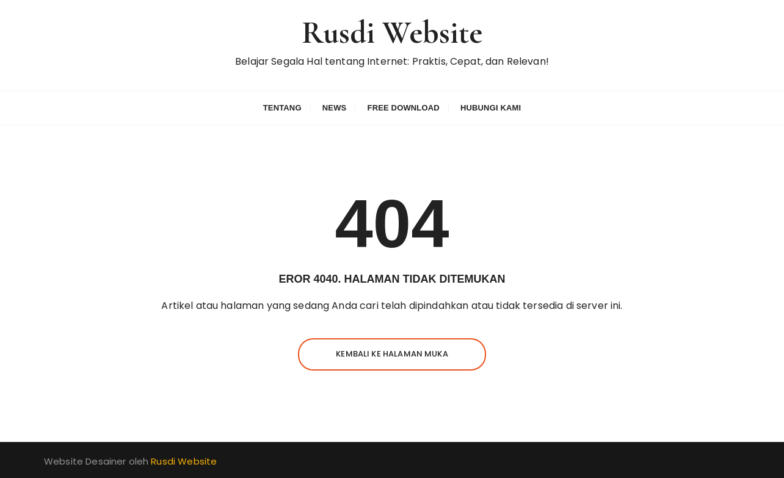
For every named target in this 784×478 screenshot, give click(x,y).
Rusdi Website (392, 32)
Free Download (404, 107)
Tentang (282, 107)
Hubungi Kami (490, 107)
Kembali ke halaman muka (392, 354)
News (334, 107)
